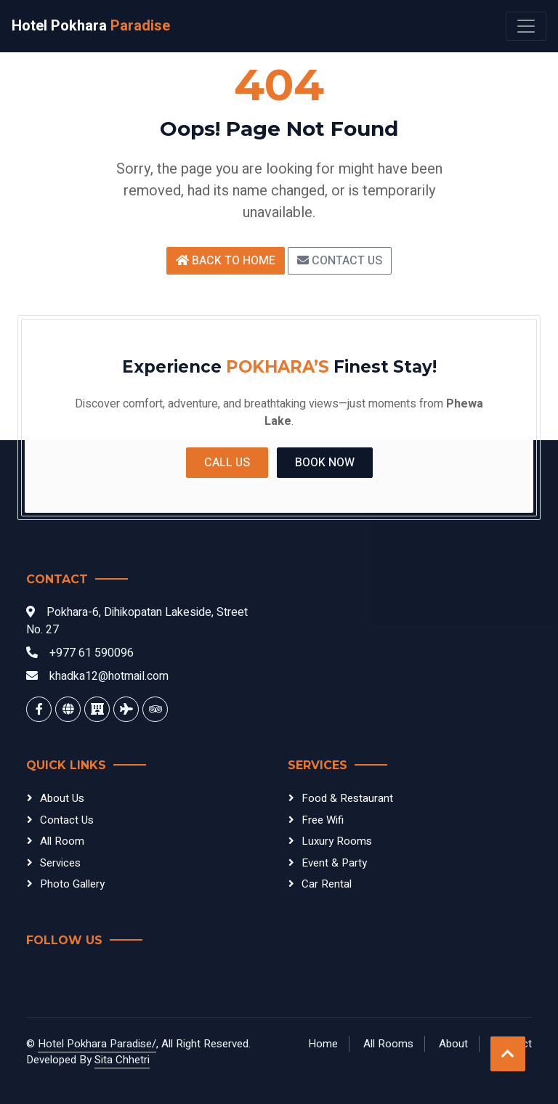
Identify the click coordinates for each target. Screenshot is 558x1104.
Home (323, 1044)
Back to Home (225, 260)
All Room (62, 841)
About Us (62, 798)
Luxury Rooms (337, 841)
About (453, 1044)
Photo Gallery (72, 884)
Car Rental (327, 884)
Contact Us (339, 260)
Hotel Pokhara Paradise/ (97, 1044)
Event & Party (334, 863)
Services (60, 863)
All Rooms (388, 1044)
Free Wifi (323, 820)
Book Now (325, 462)
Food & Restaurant (347, 798)
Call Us (227, 462)
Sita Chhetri (122, 1060)
